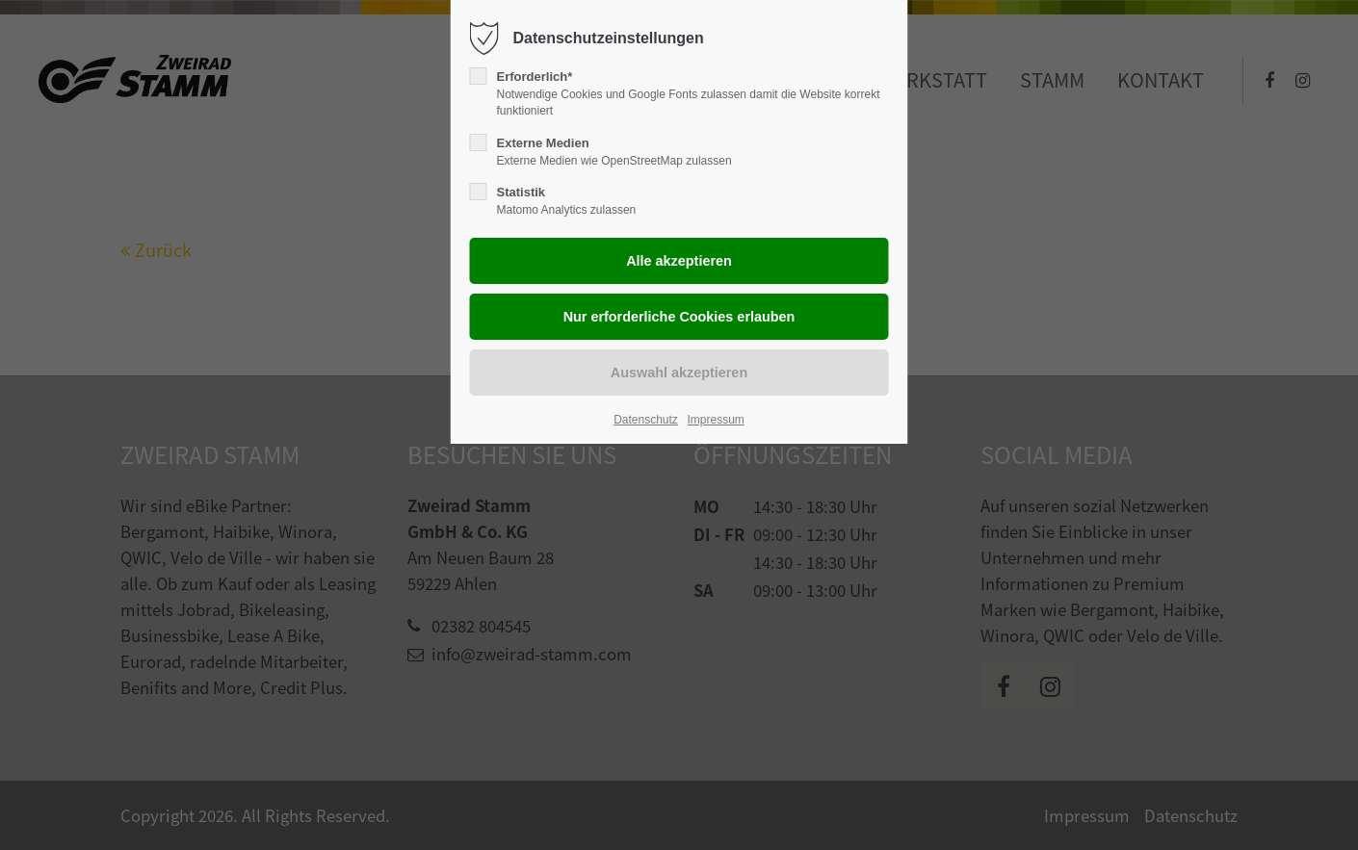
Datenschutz (646, 419)
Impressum (715, 419)
